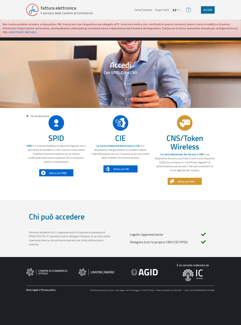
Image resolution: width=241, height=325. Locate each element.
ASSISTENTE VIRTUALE (23, 32)
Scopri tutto (162, 10)
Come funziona (143, 10)
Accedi (207, 10)
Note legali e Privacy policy (41, 290)
